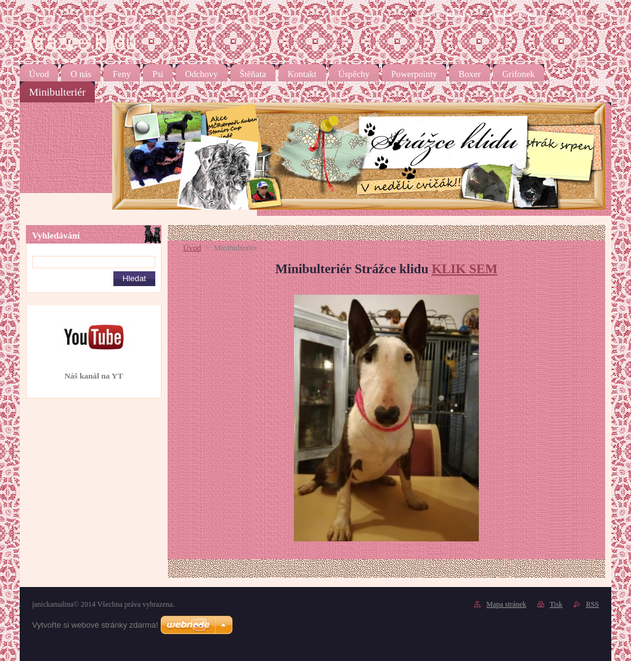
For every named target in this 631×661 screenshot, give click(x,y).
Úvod (192, 247)
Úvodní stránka (445, 13)
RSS (567, 13)
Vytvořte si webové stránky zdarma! (95, 625)
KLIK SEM (465, 268)
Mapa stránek (514, 13)
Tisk (604, 13)
